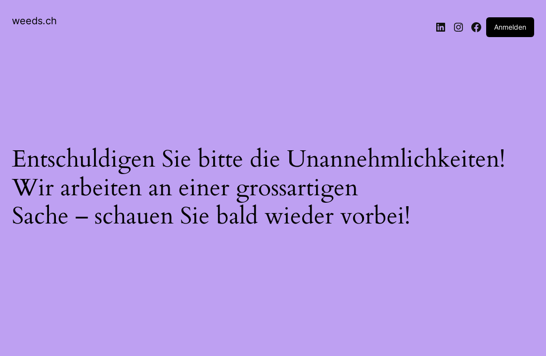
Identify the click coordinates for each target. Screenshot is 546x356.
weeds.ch (34, 21)
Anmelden (510, 27)
